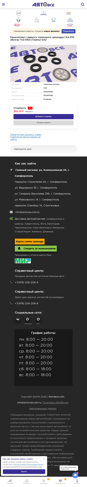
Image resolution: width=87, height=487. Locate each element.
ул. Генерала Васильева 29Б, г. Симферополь (43, 194)
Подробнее (68, 31)
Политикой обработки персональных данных (28, 464)
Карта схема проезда (29, 242)
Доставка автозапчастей (30, 219)
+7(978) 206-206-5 (26, 283)
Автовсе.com (56, 397)
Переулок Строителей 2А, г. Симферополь (41, 182)
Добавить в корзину (43, 116)
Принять (24, 471)
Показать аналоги (43, 122)
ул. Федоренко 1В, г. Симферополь (36, 188)
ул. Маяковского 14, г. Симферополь (37, 200)
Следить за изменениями (36, 248)
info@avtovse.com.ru (27, 212)
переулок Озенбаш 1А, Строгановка (37, 206)
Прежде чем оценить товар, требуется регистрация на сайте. (26, 137)
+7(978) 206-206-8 (26, 304)
